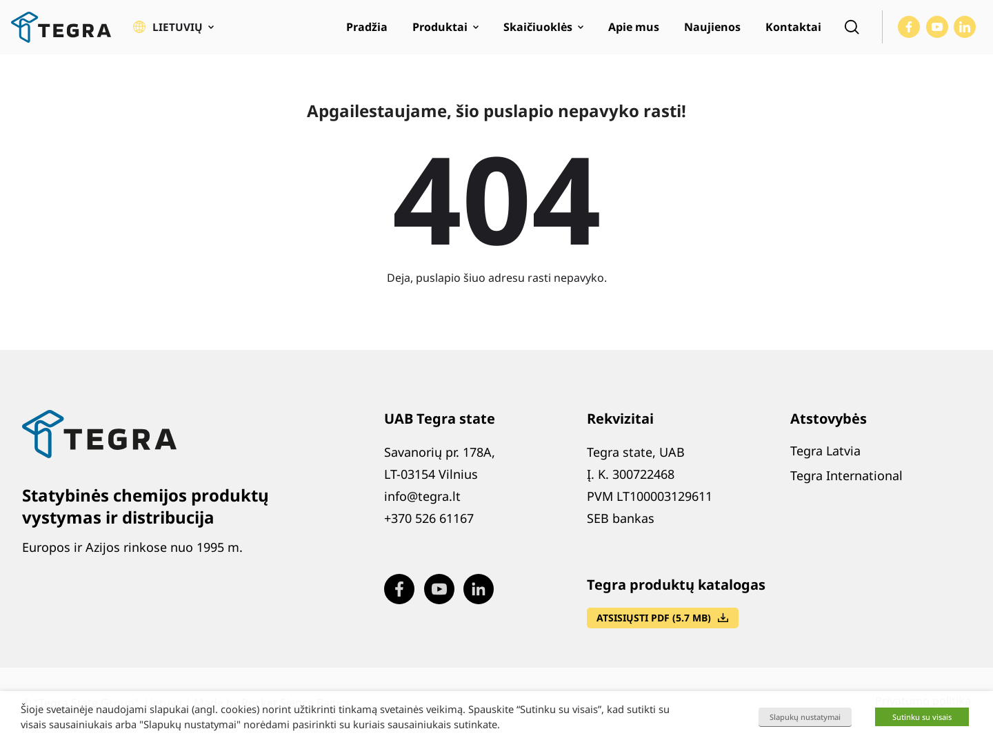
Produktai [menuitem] (440, 31)
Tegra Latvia (825, 459)
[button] (173, 31)
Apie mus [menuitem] (633, 31)
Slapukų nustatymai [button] (805, 717)
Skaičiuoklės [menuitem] (537, 31)
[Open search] (851, 31)
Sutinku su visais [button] (922, 717)
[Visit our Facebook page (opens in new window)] (909, 32)
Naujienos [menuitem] (712, 31)
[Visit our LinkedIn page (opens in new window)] (965, 32)
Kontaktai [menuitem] (793, 31)
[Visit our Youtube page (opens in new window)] (937, 32)
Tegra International (846, 483)
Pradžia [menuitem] (367, 31)
